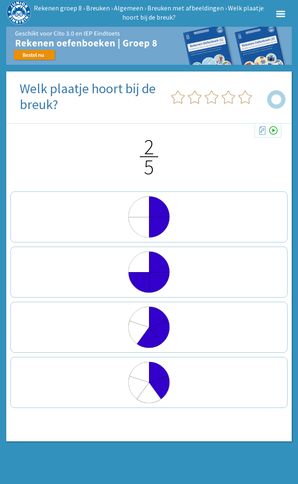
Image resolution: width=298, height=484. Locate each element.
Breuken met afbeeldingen (185, 8)
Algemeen (128, 8)
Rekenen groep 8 (58, 8)
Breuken (98, 8)
